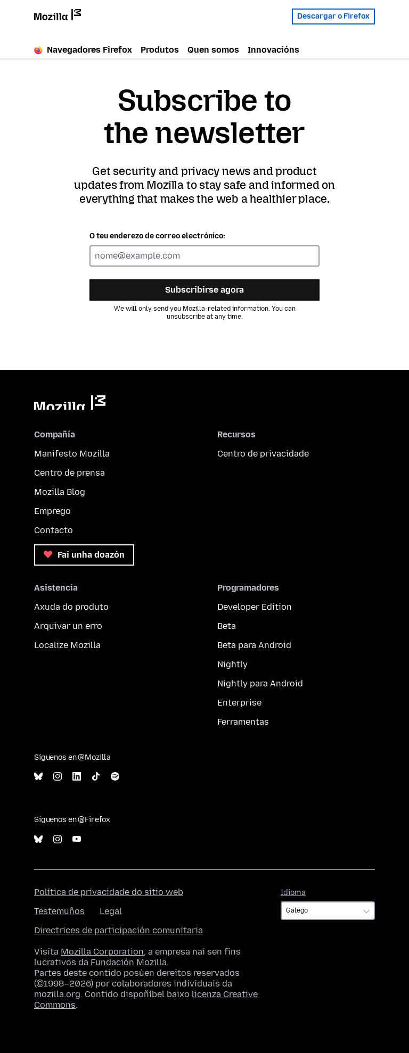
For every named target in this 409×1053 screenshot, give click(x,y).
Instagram (57, 776)
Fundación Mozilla (129, 962)
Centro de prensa (69, 473)
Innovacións (273, 50)
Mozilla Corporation (102, 952)
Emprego (52, 511)
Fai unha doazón (84, 555)
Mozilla (69, 402)
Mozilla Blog (59, 492)
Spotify (115, 776)
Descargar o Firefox (333, 13)
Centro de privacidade (263, 454)
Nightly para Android (260, 683)
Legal (111, 911)
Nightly (232, 664)
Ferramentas (243, 722)
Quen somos (213, 50)
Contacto (53, 530)
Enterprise (239, 703)
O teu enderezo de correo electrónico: (157, 236)
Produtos (160, 50)
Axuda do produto (71, 607)
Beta (226, 626)
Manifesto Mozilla (72, 454)
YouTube (76, 839)
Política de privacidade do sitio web (108, 892)
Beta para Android (254, 645)
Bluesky (38, 776)
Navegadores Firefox (83, 50)
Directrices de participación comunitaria (118, 930)
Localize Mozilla (67, 645)
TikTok (96, 776)
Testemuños (59, 911)
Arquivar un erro (68, 626)
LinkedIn (76, 776)
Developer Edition (254, 607)
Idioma (293, 892)
